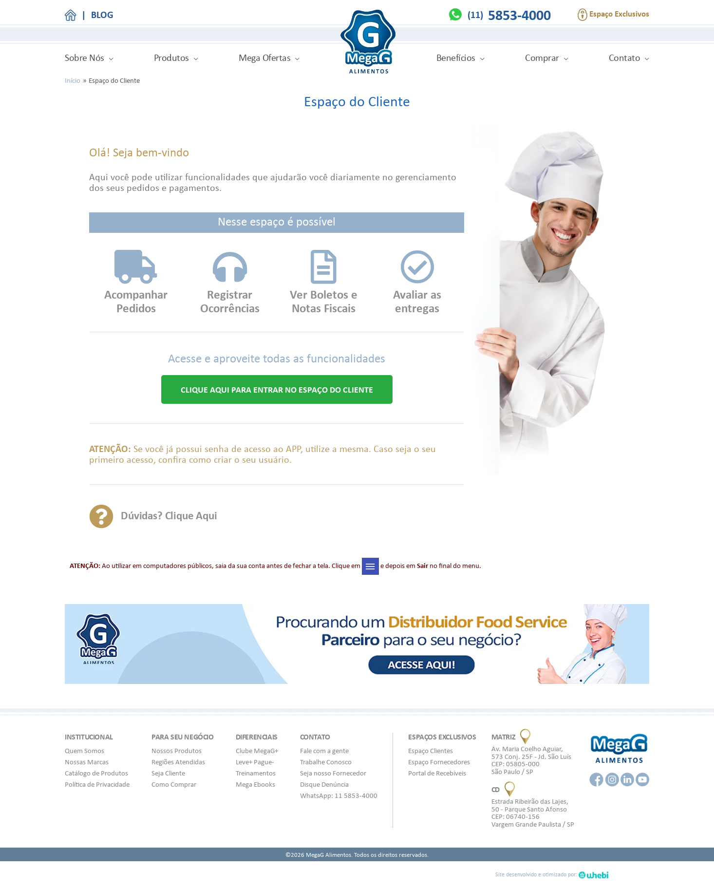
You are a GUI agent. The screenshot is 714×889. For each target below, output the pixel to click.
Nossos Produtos (176, 751)
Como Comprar (173, 784)
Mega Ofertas (264, 58)
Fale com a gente (324, 751)
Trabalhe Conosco (326, 762)
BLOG (102, 14)
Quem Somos (84, 751)
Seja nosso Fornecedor (333, 773)
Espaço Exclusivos (613, 14)
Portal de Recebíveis (437, 773)
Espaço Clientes (430, 751)
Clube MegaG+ (257, 751)
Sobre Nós (84, 58)
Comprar (542, 58)
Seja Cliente (168, 773)
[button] (277, 389)
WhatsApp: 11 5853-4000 (338, 795)
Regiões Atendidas (178, 762)
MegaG (368, 43)
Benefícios (455, 58)
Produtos (171, 58)
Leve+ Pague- (255, 762)
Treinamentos (256, 773)
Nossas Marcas (87, 762)
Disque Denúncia (324, 784)
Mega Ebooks (255, 784)
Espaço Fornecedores (439, 762)
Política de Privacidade (97, 784)
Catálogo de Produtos (96, 773)
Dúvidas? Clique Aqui (173, 515)
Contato (624, 58)
